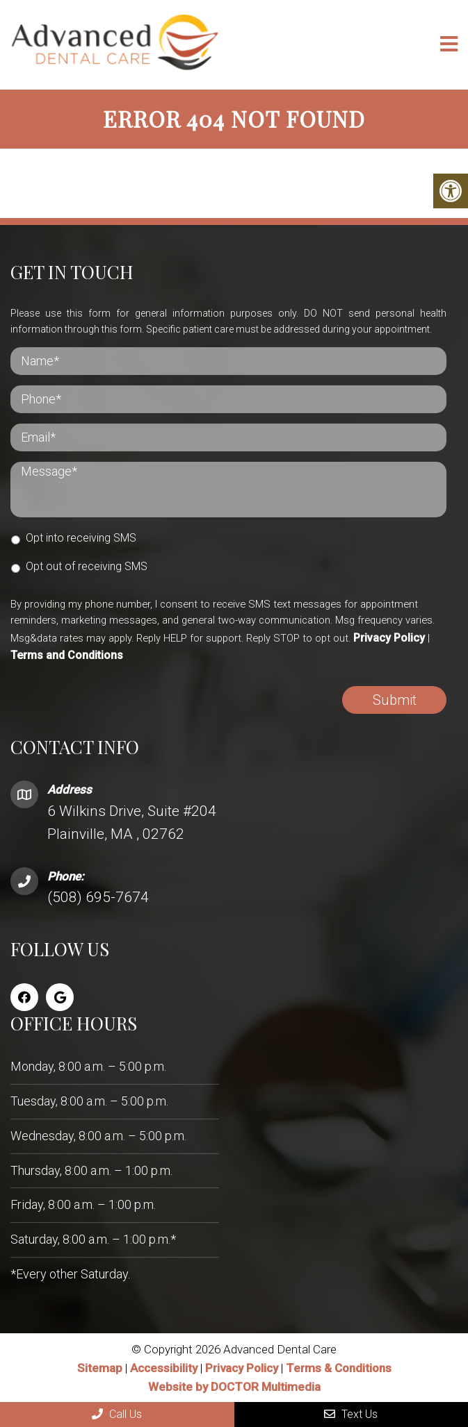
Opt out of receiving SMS (86, 566)
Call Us (117, 1414)
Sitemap (99, 1368)
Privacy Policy (389, 637)
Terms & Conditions (339, 1368)
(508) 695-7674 (98, 897)
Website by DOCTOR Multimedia (234, 1387)
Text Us (351, 1414)
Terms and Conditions (66, 655)
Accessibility (163, 1368)
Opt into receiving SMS (81, 537)
